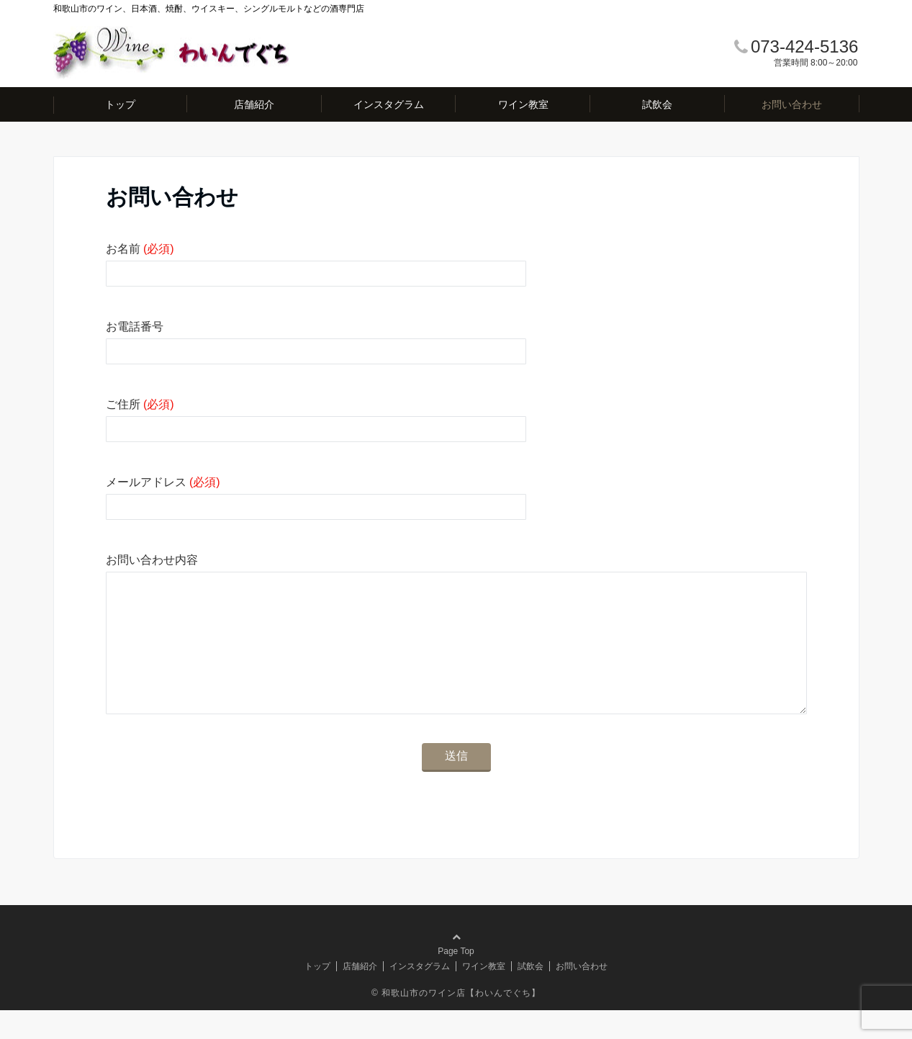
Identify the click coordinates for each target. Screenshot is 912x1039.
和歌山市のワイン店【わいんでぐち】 (461, 1022)
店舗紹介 (254, 104)
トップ (120, 104)
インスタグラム (388, 104)
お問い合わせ (792, 104)
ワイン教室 (523, 104)
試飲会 (657, 104)
